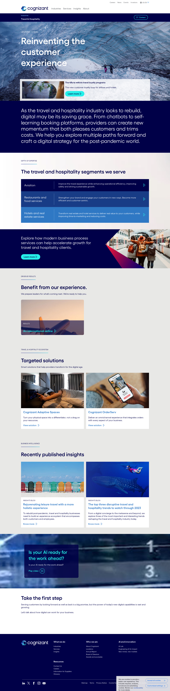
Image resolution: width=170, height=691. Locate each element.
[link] (34, 8)
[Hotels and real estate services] (144, 214)
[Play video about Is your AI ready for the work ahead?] (37, 570)
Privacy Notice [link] (101, 683)
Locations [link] (89, 649)
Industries (24, 15)
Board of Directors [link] (92, 654)
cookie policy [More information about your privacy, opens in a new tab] (138, 688)
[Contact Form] (85, 621)
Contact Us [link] (58, 666)
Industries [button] (56, 8)
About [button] (86, 8)
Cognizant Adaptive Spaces (42, 412)
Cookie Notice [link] (114, 683)
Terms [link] (92, 683)
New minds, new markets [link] (128, 651)
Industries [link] (57, 646)
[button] (144, 2)
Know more (28, 524)
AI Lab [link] (121, 646)
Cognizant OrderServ (102, 412)
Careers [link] (56, 668)
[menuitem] (112, 2)
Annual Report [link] (91, 651)
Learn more (73, 94)
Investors (134, 2)
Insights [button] (77, 8)
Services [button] (67, 8)
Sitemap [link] (84, 683)
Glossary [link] (57, 674)
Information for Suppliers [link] (63, 671)
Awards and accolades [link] (94, 657)
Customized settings (155, 686)
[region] (143, 683)
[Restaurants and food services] (144, 199)
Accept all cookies (154, 680)
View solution (30, 425)
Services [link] (57, 649)
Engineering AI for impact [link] (128, 649)
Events (126, 2)
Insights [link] (56, 651)
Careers (112, 2)
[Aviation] (144, 185)
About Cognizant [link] (92, 646)
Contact (142, 17)
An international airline (38, 330)
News (119, 2)
